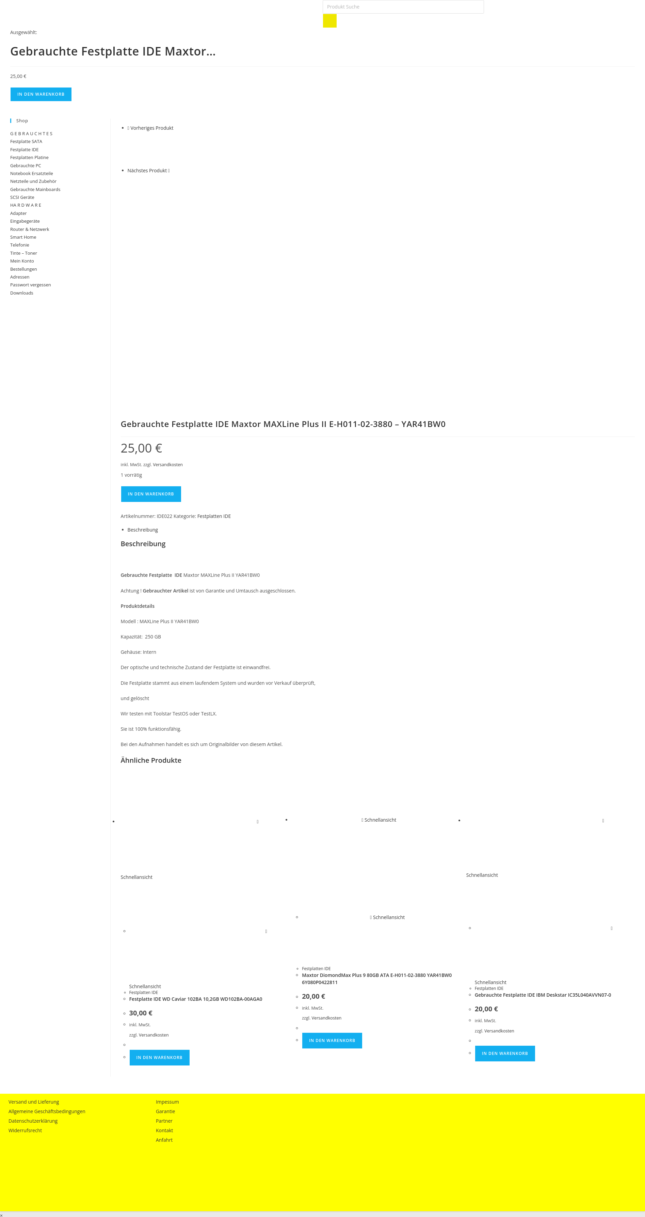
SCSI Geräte (22, 197)
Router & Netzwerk (29, 229)
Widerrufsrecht (25, 944)
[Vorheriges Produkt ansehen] (128, 128)
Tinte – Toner (23, 253)
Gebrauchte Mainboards (35, 189)
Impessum (167, 916)
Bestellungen (23, 269)
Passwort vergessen (30, 285)
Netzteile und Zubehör (33, 181)
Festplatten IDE (214, 330)
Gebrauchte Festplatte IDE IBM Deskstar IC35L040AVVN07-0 (543, 809)
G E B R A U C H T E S (31, 133)
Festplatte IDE (24, 149)
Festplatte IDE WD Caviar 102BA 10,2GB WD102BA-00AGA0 (195, 813)
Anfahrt (164, 954)
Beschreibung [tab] (143, 344)
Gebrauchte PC (25, 165)
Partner (164, 935)
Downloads (21, 293)
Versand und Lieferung (34, 916)
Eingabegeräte (25, 221)
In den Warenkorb (41, 94)
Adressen (19, 277)
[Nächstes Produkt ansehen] (169, 170)
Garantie (165, 925)
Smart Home (23, 237)
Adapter (18, 213)
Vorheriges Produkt (151, 128)
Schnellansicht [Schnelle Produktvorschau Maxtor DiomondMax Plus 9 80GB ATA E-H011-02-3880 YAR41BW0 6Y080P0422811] (378, 634)
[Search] (330, 21)
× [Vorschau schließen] (1, 1029)
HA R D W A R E (25, 205)
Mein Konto (22, 261)
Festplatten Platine (29, 157)
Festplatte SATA (26, 141)
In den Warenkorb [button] (159, 871)
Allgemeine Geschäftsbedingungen (47, 925)
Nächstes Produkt (147, 170)
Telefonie (19, 245)
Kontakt (164, 944)
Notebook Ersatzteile (31, 173)
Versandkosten (168, 279)
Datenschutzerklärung (33, 935)
